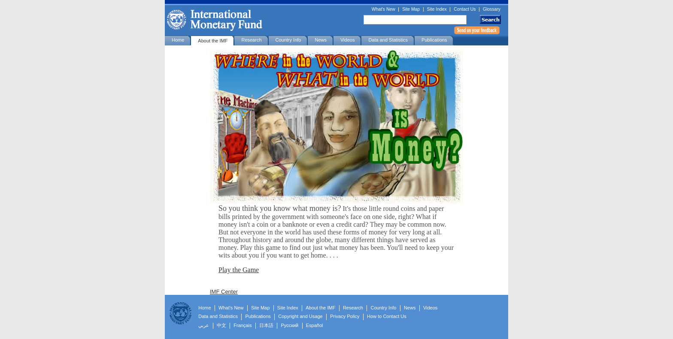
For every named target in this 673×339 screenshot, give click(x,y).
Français (242, 325)
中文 (221, 325)
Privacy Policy (344, 316)
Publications (434, 39)
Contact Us (465, 9)
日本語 (266, 325)
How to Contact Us (386, 316)
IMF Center (224, 291)
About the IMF (212, 40)
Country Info (288, 39)
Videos (347, 39)
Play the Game (238, 269)
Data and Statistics (388, 39)
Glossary (491, 9)
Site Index (437, 9)
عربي (203, 325)
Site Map (411, 9)
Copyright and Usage (300, 316)
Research (251, 39)
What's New (383, 9)
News (321, 39)
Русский (289, 325)
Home (178, 39)
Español (314, 325)
